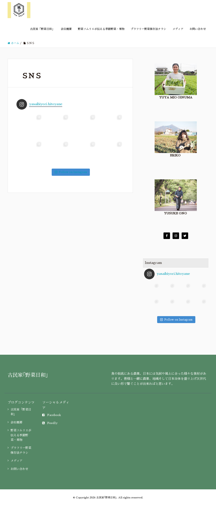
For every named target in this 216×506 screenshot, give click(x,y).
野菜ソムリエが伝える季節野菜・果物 (101, 29)
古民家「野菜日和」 (42, 29)
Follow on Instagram (71, 172)
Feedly (50, 422)
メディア (177, 29)
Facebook (51, 414)
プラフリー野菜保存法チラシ (148, 29)
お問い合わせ (197, 29)
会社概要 (66, 29)
